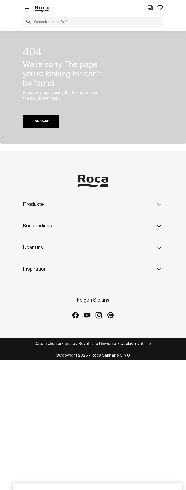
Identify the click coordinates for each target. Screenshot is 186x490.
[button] (28, 22)
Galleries (31, 404)
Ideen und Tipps (37, 375)
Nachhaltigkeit (36, 308)
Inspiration (93, 364)
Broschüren (33, 225)
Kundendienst (93, 251)
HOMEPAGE (41, 121)
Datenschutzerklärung (54, 473)
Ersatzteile (33, 234)
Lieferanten (34, 338)
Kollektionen (34, 215)
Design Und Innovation (43, 318)
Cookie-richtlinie (136, 473)
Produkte (93, 204)
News (28, 328)
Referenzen (34, 394)
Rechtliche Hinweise (97, 473)
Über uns (93, 278)
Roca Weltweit (36, 299)
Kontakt (30, 262)
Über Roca (33, 289)
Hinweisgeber (36, 347)
